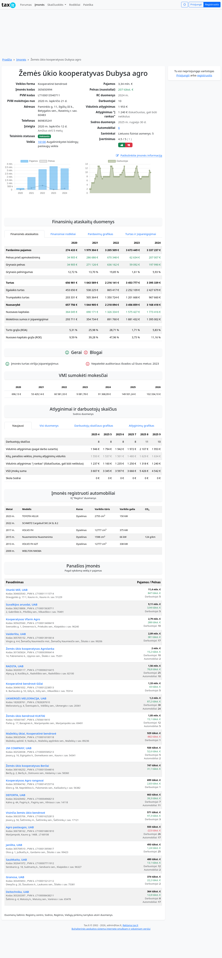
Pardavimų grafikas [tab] (100, 234)
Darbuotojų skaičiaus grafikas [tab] (93, 425)
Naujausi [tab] (18, 425)
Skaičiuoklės (55, 4)
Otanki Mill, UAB (17, 590)
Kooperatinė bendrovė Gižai (24, 683)
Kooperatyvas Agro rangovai (25, 780)
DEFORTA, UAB (15, 795)
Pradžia (7, 59)
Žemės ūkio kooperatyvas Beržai (27, 766)
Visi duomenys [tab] (49, 425)
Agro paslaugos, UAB (20, 827)
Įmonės (39, 4)
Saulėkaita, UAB (16, 859)
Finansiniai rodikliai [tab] (63, 234)
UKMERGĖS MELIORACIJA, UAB (26, 698)
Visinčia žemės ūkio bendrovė (25, 812)
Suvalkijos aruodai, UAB (21, 604)
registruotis (204, 75)
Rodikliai (74, 4)
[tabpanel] (83, 291)
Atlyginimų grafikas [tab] (141, 425)
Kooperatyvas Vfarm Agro (23, 619)
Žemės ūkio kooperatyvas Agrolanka (30, 648)
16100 (42, 142)
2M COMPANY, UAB (18, 748)
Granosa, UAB (15, 877)
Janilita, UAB (14, 845)
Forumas (26, 4)
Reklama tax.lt (130, 925)
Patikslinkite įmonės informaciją (138, 155)
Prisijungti (196, 4)
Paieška (88, 4)
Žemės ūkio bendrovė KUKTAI (25, 716)
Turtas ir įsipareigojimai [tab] (140, 234)
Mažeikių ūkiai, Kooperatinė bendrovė (31, 733)
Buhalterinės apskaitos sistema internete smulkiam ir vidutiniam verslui (110, 928)
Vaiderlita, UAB (16, 634)
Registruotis (212, 4)
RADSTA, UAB (14, 666)
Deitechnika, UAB (17, 892)
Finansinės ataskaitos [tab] (24, 234)
